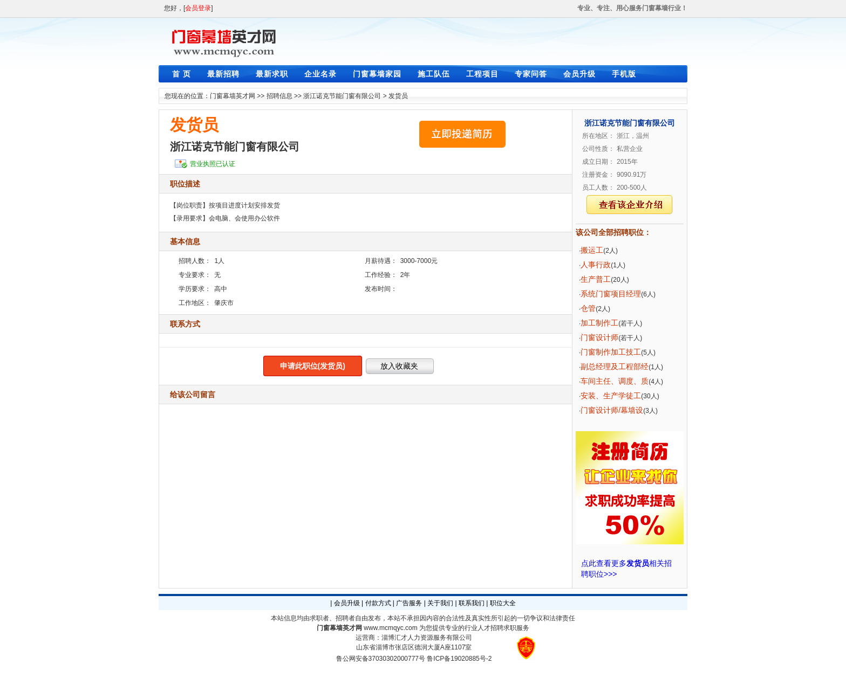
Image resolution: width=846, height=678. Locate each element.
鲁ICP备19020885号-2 (459, 658)
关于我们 (440, 603)
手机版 (624, 74)
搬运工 (592, 250)
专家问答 (531, 74)
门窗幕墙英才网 (232, 96)
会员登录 (198, 8)
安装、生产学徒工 (611, 395)
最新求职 (272, 74)
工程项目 (482, 74)
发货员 (398, 96)
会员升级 (579, 74)
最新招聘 (223, 74)
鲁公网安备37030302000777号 (380, 658)
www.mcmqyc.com (390, 628)
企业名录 (320, 74)
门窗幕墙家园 (377, 74)
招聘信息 (279, 96)
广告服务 (409, 603)
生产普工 (596, 279)
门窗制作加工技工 (611, 352)
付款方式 (378, 603)
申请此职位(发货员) (312, 366)
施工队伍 (434, 74)
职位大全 (503, 603)
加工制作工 (599, 323)
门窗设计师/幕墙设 (612, 410)
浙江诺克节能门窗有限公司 (342, 96)
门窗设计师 (599, 337)
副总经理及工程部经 (615, 366)
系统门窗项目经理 (611, 293)
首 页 (181, 74)
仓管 (588, 308)
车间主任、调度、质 (615, 381)
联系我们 (472, 603)
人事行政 (596, 264)
